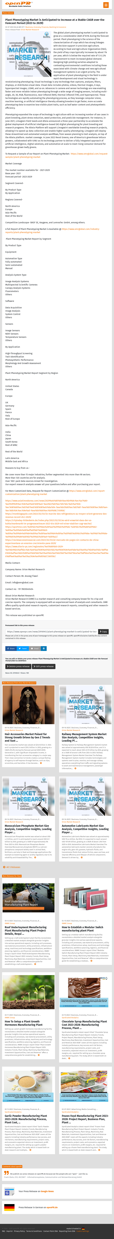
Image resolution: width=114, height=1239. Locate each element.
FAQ (3, 1231)
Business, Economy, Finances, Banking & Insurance (46, 27)
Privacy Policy (19, 1231)
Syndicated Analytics (70, 1018)
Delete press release (18, 666)
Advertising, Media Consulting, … (85, 1109)
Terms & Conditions (34, 1231)
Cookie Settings (83, 1231)
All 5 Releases (11, 867)
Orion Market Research (30, 30)
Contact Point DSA (50, 1231)
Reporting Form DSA (67, 1231)
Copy (103, 631)
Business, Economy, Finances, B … (28, 728)
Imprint (9, 1231)
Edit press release (44, 666)
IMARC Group (10, 923)
